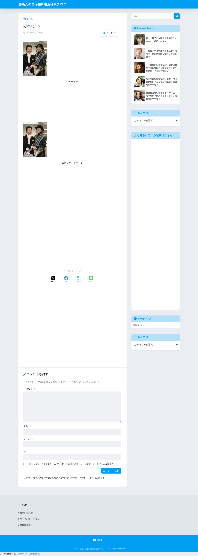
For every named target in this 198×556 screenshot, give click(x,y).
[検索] (177, 16)
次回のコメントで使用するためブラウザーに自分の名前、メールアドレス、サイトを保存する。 (71, 464)
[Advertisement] (72, 103)
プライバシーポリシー (31, 519)
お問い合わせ (26, 513)
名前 (27, 426)
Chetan (20, 554)
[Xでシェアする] (53, 279)
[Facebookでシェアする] (66, 279)
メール (28, 439)
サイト (26, 452)
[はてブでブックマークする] (78, 279)
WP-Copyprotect (32, 554)
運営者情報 (25, 525)
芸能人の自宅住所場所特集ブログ (44, 4)
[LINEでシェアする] (91, 279)
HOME (99, 540)
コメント (29, 389)
